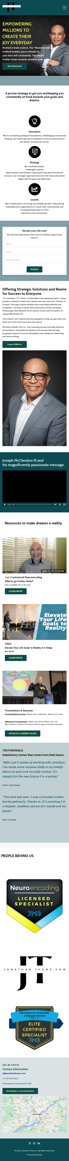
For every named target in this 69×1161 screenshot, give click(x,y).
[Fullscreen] (64, 504)
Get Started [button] (15, 66)
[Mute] (55, 504)
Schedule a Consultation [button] (20, 1091)
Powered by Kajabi (34, 1155)
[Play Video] (4, 504)
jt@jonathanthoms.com (14, 1073)
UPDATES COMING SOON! (22, 733)
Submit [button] (34, 269)
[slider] (32, 504)
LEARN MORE (16, 591)
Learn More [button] (15, 344)
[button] (14, 65)
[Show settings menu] (59, 504)
